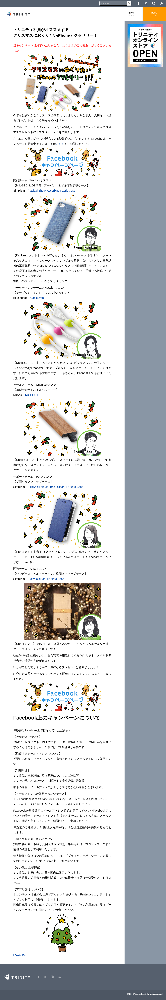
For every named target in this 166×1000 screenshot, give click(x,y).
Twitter (145, 3)
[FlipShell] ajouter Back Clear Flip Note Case (56, 486)
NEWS (130, 14)
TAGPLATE (32, 394)
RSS (161, 3)
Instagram (153, 3)
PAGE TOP (20, 954)
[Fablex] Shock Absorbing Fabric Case (52, 190)
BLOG (154, 14)
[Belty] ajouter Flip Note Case (46, 578)
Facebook (138, 3)
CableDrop (37, 297)
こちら (60, 143)
